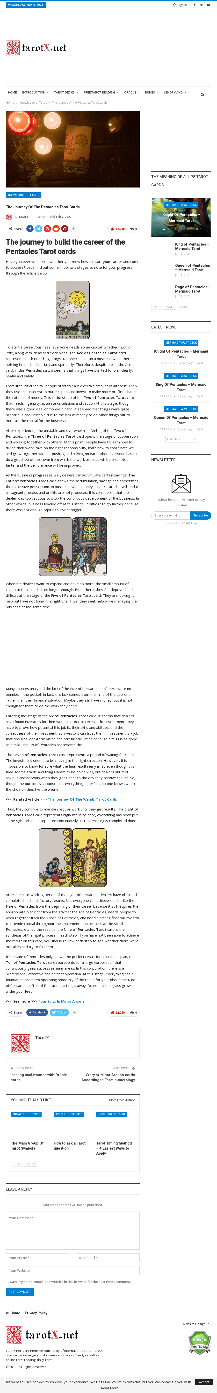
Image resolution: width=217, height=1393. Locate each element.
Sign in (180, 5)
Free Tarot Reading (99, 92)
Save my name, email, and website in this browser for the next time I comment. (70, 1281)
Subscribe (200, 515)
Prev (17, 1163)
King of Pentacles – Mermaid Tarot (192, 246)
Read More (109, 1388)
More (168, 92)
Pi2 (209, 1323)
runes (150, 92)
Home (12, 92)
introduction (33, 92)
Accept (204, 1382)
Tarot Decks (64, 92)
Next (29, 1163)
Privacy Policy (36, 1312)
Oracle (130, 92)
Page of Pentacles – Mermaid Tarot (192, 289)
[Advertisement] (144, 48)
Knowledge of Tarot (23, 195)
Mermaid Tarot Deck (181, 205)
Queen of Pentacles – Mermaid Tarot (192, 267)
